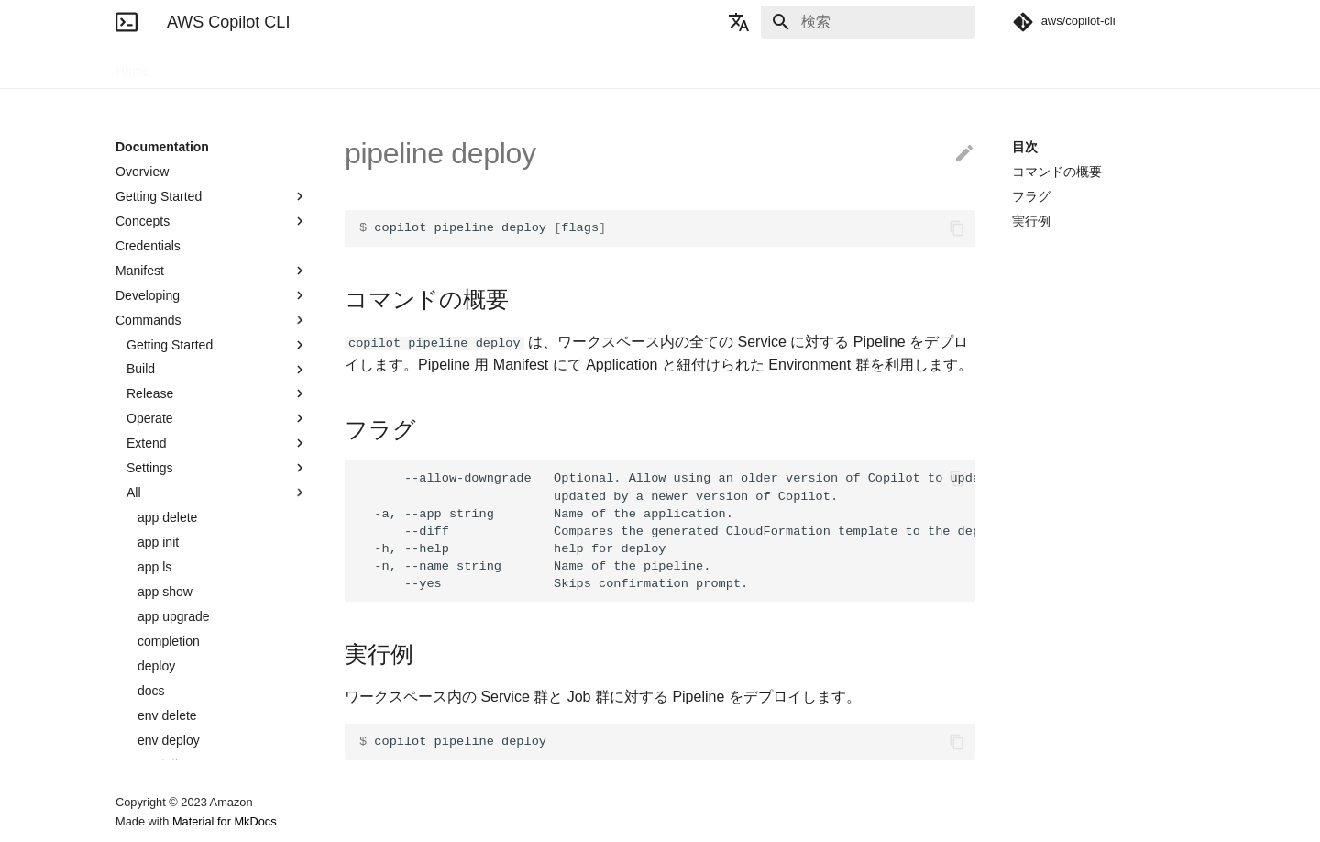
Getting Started (212, 196)
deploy (156, 666)
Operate (217, 418)
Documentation (217, 66)
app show (165, 591)
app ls (154, 566)
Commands (212, 320)
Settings (217, 468)
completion (169, 641)
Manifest (212, 270)
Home (132, 66)
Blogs (301, 66)
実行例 (1031, 221)
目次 (1025, 146)
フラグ (1031, 196)
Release (217, 393)
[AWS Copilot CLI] (126, 22)
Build (217, 369)
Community (374, 66)
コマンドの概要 (1057, 171)
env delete (167, 715)
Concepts (212, 221)
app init (158, 542)
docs (151, 690)
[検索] (868, 22)
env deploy (169, 740)
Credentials (148, 245)
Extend (217, 443)
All (217, 492)
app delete (167, 517)
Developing (212, 295)
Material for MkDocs (224, 821)
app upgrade (174, 616)
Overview (142, 171)
